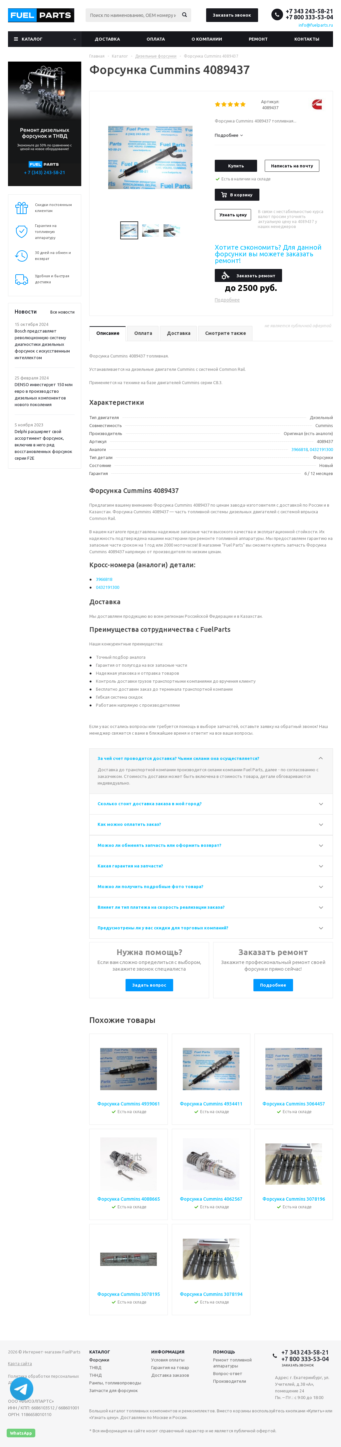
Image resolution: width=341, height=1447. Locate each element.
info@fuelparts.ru (316, 25)
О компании (206, 39)
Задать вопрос (149, 985)
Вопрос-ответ (227, 1373)
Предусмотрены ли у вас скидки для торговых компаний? (163, 927)
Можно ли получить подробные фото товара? (150, 886)
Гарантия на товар (170, 1367)
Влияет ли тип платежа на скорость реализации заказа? (161, 907)
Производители (229, 1381)
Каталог (32, 39)
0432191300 (321, 449)
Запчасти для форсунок (113, 1390)
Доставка (107, 39)
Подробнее (227, 300)
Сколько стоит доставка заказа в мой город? (150, 803)
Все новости (62, 312)
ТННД (95, 1375)
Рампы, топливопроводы (115, 1382)
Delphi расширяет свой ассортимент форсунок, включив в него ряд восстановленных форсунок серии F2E (43, 444)
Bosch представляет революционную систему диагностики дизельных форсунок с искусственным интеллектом (42, 344)
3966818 (299, 449)
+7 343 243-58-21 (309, 11)
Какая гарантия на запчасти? (130, 865)
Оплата (156, 39)
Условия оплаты (167, 1359)
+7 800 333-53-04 (309, 17)
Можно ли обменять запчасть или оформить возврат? (159, 845)
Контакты (306, 39)
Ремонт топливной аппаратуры (232, 1362)
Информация (167, 1351)
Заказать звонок (232, 15)
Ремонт (258, 39)
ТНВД (95, 1367)
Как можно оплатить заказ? (129, 824)
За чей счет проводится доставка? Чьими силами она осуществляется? (178, 758)
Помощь (224, 1351)
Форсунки (99, 1359)
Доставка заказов (170, 1375)
